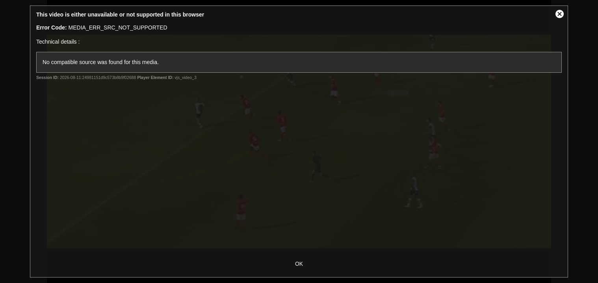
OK (299, 264)
